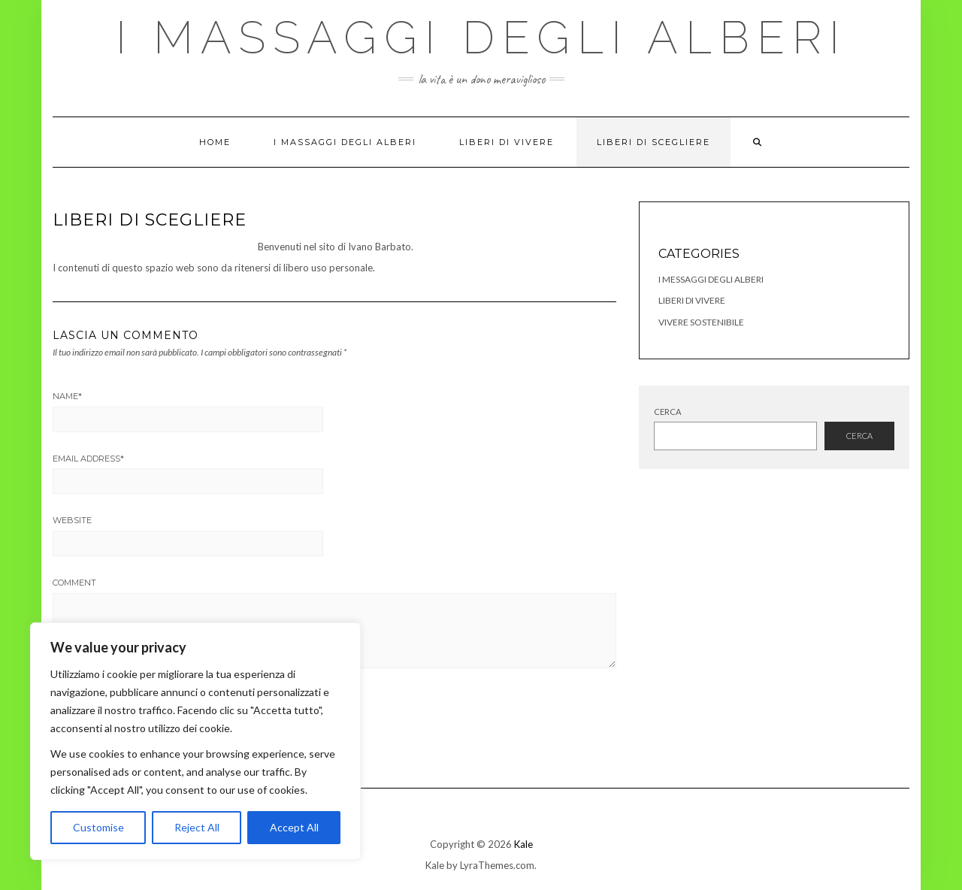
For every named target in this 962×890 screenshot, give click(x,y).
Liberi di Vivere (506, 142)
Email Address (88, 458)
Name (67, 396)
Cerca (667, 411)
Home (215, 142)
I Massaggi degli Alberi (481, 37)
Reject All (196, 827)
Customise (98, 827)
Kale (523, 844)
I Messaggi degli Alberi (711, 279)
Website (72, 520)
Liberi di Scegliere (653, 142)
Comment (74, 582)
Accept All (294, 827)
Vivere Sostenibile (701, 322)
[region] (195, 741)
